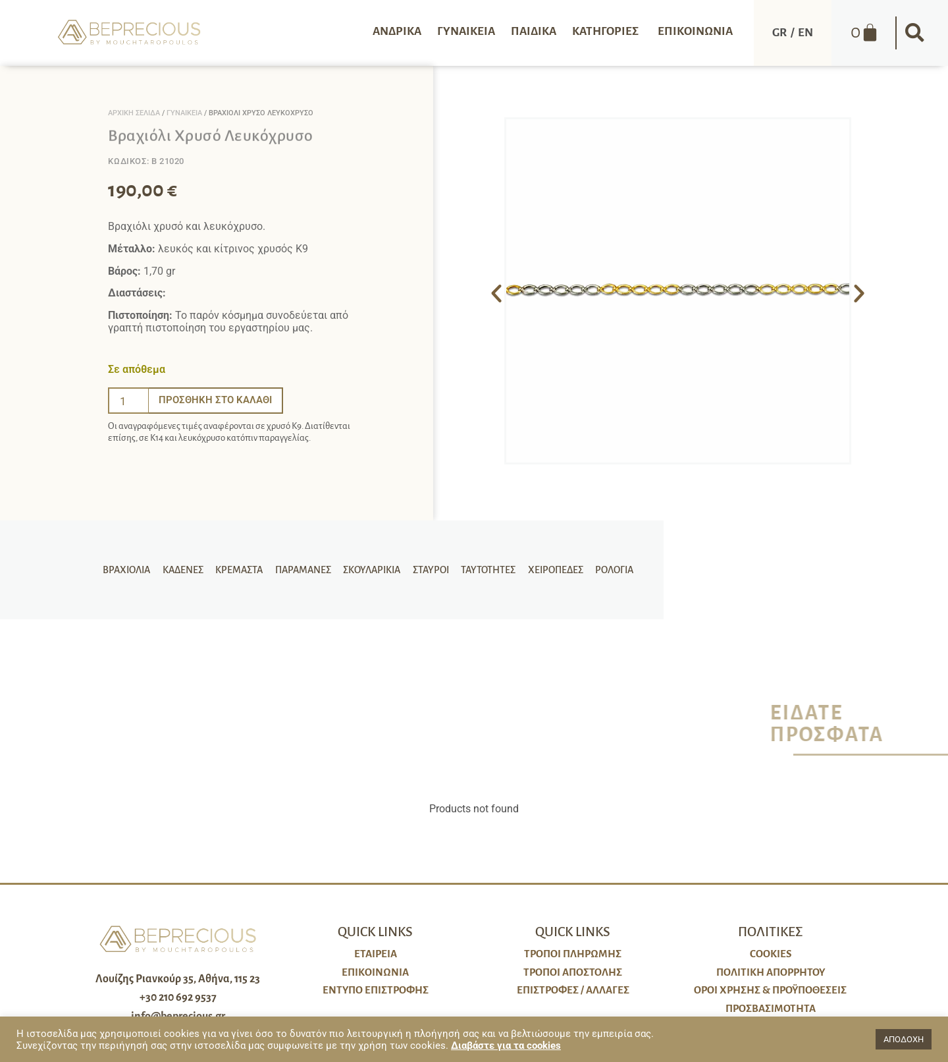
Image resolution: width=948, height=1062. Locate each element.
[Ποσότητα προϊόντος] (128, 400)
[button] (915, 32)
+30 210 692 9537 (178, 997)
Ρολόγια (608, 570)
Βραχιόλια (133, 570)
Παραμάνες (304, 570)
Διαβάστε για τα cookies (506, 1045)
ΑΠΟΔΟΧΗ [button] (903, 1039)
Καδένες (187, 570)
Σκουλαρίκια (371, 570)
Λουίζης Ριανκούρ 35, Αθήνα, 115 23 (177, 979)
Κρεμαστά (242, 570)
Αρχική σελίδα (134, 113)
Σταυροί (429, 570)
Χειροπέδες (550, 570)
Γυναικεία (184, 113)
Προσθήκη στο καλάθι (218, 400)
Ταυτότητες (485, 570)
